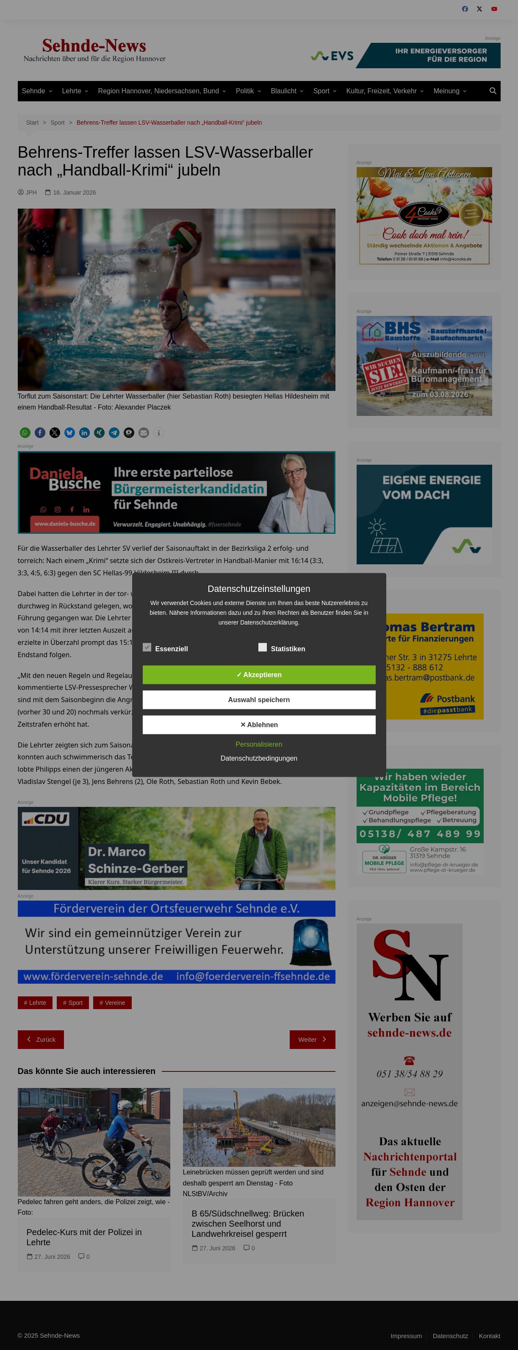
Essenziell (165, 647)
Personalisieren (258, 744)
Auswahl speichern (259, 699)
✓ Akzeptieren (259, 674)
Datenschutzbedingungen (259, 758)
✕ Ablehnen (259, 724)
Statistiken (281, 647)
